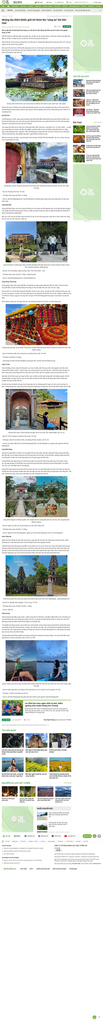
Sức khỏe (57, 6)
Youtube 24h (69, 836)
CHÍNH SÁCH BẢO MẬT (43, 869)
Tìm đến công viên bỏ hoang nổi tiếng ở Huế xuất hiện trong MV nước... (12, 752)
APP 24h (6, 836)
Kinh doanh (51, 841)
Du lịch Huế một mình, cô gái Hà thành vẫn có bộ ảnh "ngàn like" (12, 775)
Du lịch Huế (26, 27)
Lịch (69, 2)
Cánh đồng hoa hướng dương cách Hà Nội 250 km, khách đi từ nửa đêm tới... (60, 776)
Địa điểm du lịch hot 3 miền (14, 27)
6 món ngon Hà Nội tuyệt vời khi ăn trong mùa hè (93, 146)
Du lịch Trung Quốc (34, 10)
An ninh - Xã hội (33, 841)
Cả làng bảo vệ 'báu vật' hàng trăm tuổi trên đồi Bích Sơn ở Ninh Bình (58, 824)
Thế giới (23, 841)
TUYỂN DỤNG (73, 869)
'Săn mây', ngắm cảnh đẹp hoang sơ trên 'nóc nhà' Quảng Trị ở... (63, 800)
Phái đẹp (64, 6)
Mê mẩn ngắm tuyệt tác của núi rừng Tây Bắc (36, 775)
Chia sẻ (68, 26)
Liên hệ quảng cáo (9, 869)
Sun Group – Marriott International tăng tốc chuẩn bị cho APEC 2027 (93, 111)
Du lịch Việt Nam (20, 10)
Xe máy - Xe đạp (47, 6)
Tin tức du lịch (68, 10)
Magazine (91, 6)
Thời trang (15, 6)
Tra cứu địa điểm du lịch (82, 10)
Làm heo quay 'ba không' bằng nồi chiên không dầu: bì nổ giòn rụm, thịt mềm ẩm (93, 138)
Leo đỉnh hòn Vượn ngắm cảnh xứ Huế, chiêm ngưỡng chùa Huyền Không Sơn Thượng (44, 704)
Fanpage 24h (30, 836)
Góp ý (31, 869)
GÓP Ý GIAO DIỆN (5, 875)
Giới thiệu (23, 869)
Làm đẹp (30, 6)
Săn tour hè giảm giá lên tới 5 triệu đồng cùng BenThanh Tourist (93, 91)
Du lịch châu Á (57, 10)
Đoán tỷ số (58, 2)
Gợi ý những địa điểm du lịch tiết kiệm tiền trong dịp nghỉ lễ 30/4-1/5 (59, 814)
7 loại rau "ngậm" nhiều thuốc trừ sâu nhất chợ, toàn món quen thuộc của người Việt (93, 158)
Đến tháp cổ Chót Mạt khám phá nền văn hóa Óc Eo (36, 751)
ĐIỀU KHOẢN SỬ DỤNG (59, 869)
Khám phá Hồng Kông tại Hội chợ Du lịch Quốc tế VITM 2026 (93, 82)
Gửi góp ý (16, 720)
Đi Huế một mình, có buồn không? (58, 751)
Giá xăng (49, 2)
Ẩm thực (23, 6)
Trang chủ (4, 16)
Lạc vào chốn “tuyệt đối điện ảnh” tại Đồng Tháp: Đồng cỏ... (27, 800)
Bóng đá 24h (43, 836)
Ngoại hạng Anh (74, 6)
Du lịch (10, 10)
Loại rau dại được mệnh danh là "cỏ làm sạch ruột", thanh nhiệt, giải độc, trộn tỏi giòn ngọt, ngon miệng (93, 129)
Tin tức (98, 6)
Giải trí (84, 6)
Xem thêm (67, 783)
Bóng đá (15, 841)
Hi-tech (43, 841)
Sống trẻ (38, 6)
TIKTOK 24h (56, 836)
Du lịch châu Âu (47, 10)
